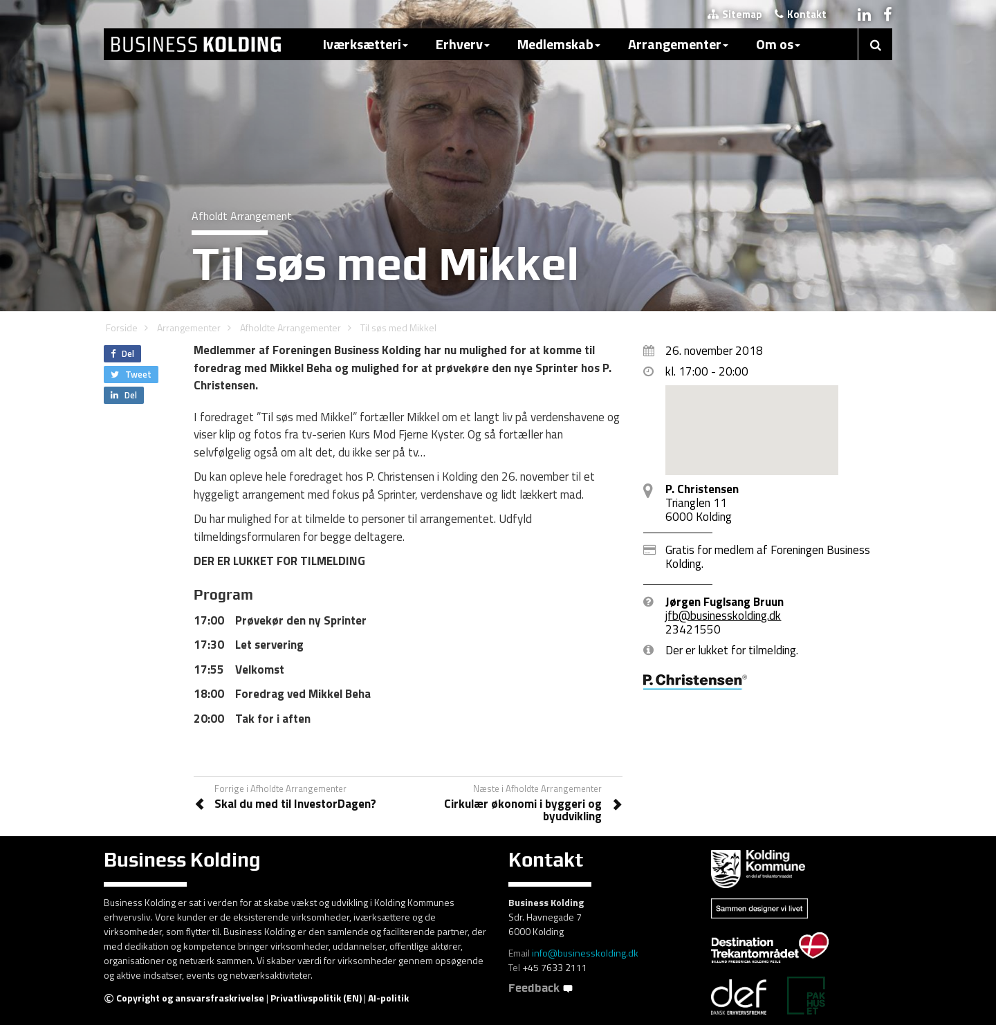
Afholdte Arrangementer (290, 327)
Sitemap (735, 14)
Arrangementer (678, 44)
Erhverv (463, 44)
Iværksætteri (365, 44)
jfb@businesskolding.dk (723, 616)
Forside (122, 327)
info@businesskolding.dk (585, 952)
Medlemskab (558, 44)
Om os (778, 44)
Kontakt (801, 14)
